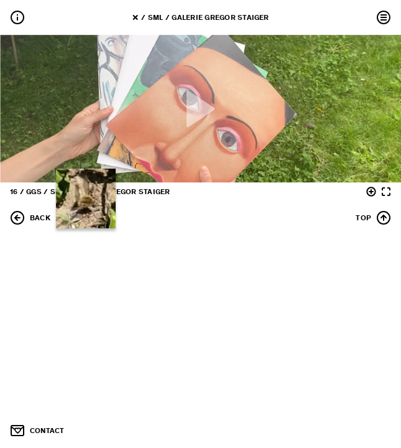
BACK (30, 217)
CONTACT (37, 430)
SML (156, 17)
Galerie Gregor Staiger (220, 17)
